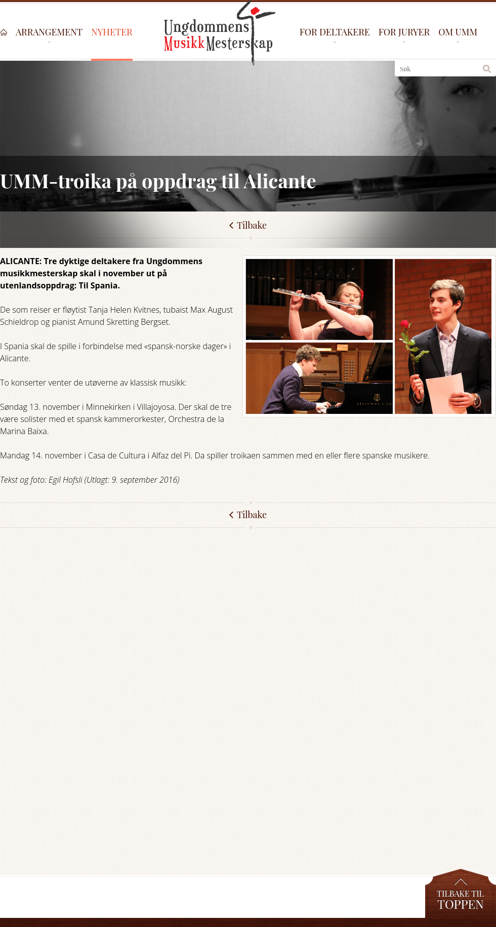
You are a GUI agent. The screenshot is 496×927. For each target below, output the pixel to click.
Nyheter (112, 32)
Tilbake (252, 514)
